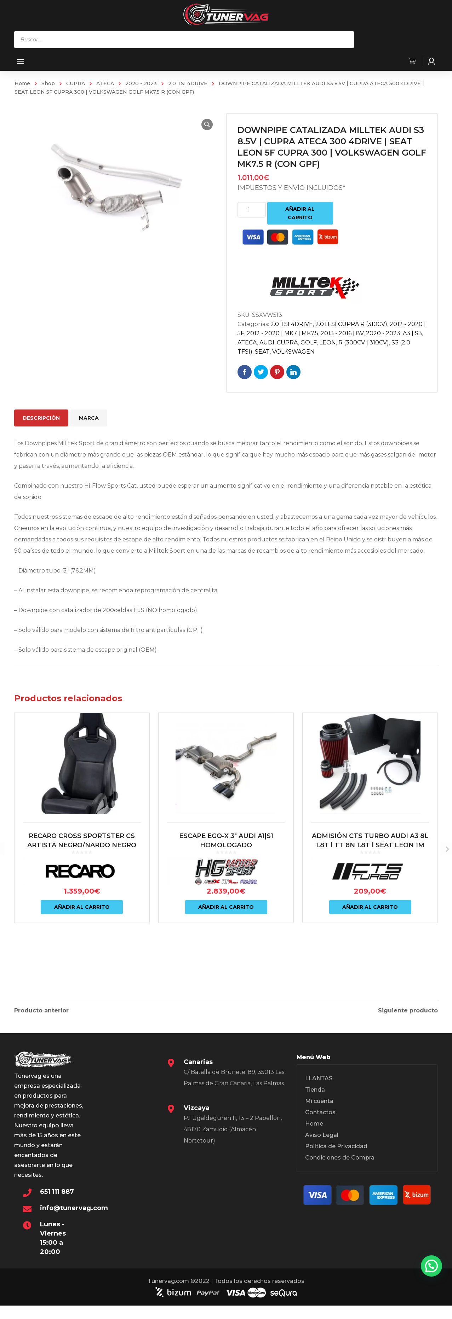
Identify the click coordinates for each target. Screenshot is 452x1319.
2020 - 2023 (141, 83)
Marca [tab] (89, 418)
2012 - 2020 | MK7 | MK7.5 (282, 333)
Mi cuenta (319, 1104)
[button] (203, 124)
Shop (48, 83)
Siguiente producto (408, 1008)
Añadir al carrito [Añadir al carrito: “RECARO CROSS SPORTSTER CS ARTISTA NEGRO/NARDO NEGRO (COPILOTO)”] (82, 940)
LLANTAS (318, 1082)
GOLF (309, 342)
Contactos (320, 1115)
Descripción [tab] (41, 418)
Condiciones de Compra (339, 1161)
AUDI (266, 342)
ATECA (105, 83)
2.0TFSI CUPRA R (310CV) (351, 324)
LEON (327, 342)
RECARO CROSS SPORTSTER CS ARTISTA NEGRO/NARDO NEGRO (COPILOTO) (81, 879)
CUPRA (75, 83)
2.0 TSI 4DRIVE (187, 83)
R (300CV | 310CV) (363, 342)
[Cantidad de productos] (252, 209)
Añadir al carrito (300, 213)
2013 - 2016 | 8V (342, 333)
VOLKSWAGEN (293, 351)
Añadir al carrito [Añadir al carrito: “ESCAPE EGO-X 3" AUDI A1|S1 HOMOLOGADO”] (226, 940)
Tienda (315, 1093)
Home (22, 83)
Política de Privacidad (336, 1149)
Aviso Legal (321, 1138)
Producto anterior (41, 1008)
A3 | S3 (412, 333)
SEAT (262, 351)
